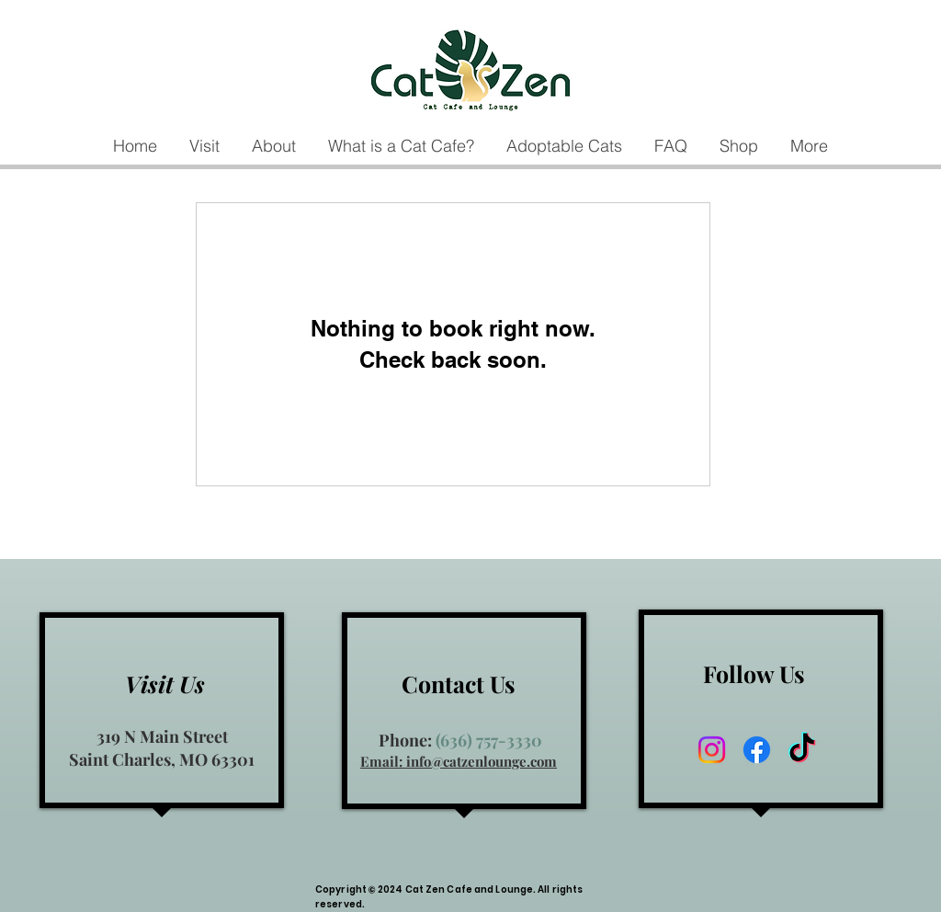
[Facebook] (757, 750)
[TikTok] (802, 750)
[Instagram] (712, 750)
